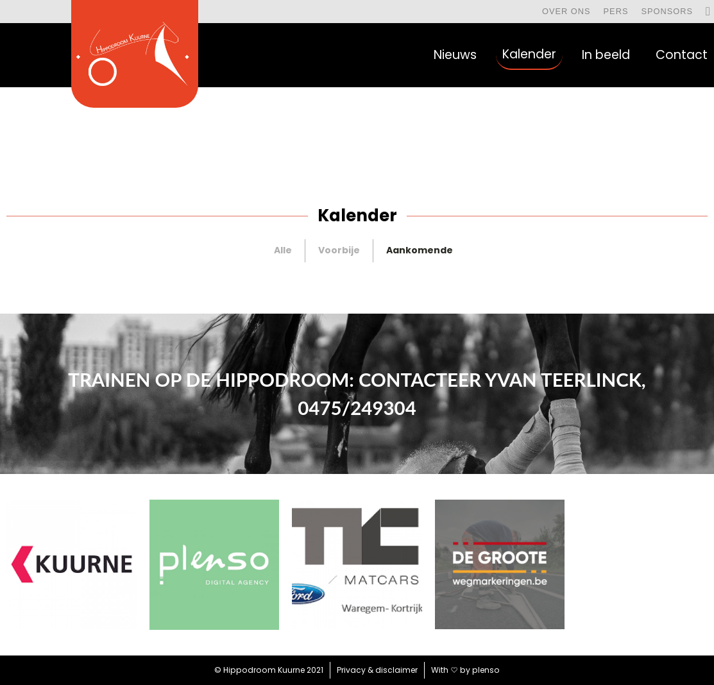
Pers (616, 11)
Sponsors (667, 11)
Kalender (529, 54)
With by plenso (465, 669)
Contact (682, 54)
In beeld (606, 54)
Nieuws (455, 54)
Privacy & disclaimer (377, 669)
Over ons (566, 11)
